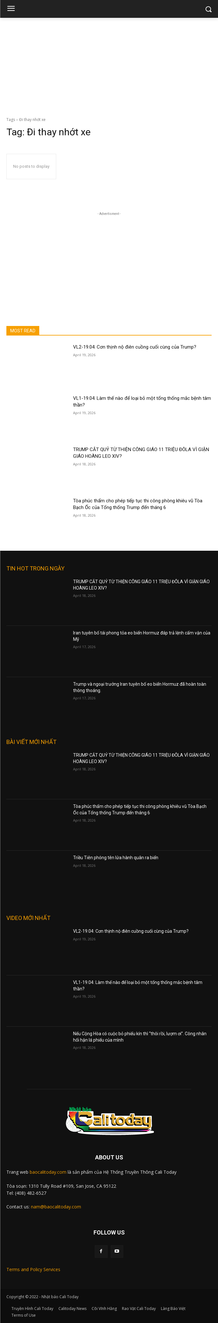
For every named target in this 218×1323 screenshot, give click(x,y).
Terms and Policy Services (33, 1269)
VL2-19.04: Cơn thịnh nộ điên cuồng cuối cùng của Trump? (134, 347)
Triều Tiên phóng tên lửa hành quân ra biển (115, 857)
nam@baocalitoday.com (56, 1207)
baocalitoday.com (48, 1172)
